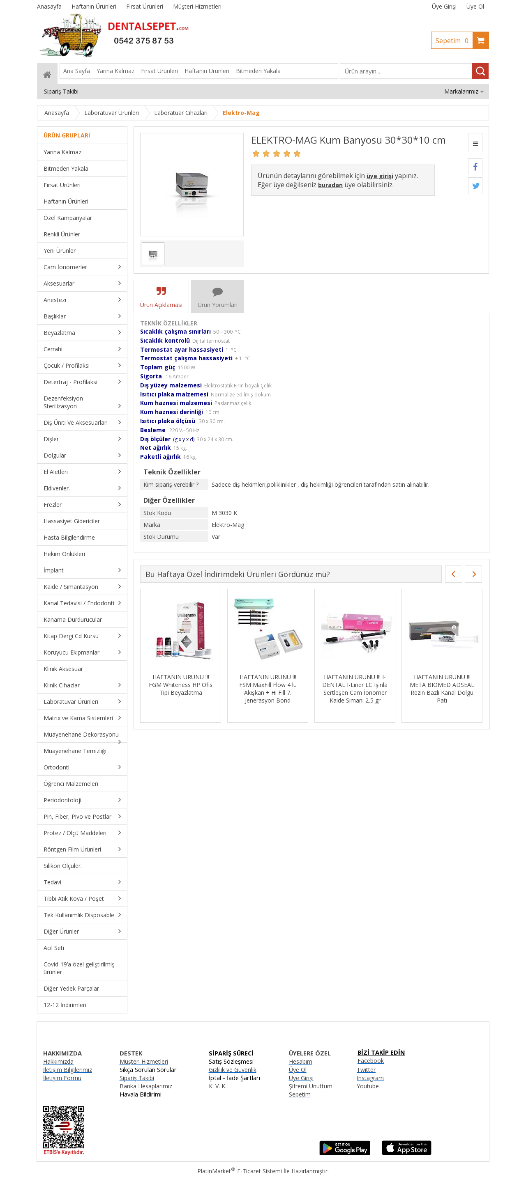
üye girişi (380, 176)
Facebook (371, 1061)
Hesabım (300, 1061)
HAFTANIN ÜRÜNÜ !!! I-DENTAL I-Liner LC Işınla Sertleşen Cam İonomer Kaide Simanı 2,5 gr (355, 688)
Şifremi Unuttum (310, 1086)
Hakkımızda (58, 1061)
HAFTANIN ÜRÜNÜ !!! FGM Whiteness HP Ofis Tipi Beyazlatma (180, 684)
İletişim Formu (62, 1078)
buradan (330, 185)
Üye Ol (475, 6)
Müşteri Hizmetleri (144, 1061)
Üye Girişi (444, 6)
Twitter (366, 1070)
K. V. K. (217, 1086)
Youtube (368, 1086)
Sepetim (454, 40)
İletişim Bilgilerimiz (67, 1070)
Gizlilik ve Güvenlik (232, 1070)
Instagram (370, 1078)
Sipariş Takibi (137, 1078)
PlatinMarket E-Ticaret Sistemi (239, 1171)
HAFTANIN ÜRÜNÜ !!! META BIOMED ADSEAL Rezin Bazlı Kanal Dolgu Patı (442, 688)
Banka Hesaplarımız (146, 1086)
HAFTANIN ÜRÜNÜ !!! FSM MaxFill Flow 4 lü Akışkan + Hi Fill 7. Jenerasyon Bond (268, 688)
